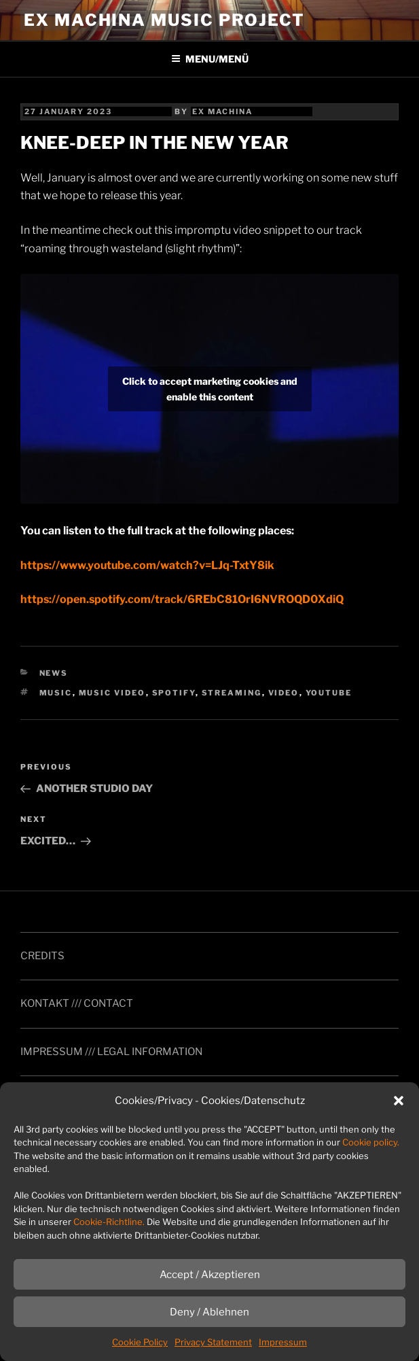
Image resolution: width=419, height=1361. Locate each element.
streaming (232, 692)
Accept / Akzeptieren (210, 1275)
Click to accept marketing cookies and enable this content (209, 388)
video (283, 692)
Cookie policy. (370, 1142)
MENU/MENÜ (210, 59)
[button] (398, 1100)
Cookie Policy (140, 1342)
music (56, 692)
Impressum (283, 1342)
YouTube (329, 692)
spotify (174, 692)
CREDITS (42, 956)
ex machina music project (164, 20)
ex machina (222, 111)
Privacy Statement (213, 1342)
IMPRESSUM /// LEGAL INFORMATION (111, 1052)
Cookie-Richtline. (109, 1221)
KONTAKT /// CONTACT (76, 1003)
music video (112, 692)
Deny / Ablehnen (209, 1312)
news (54, 673)
